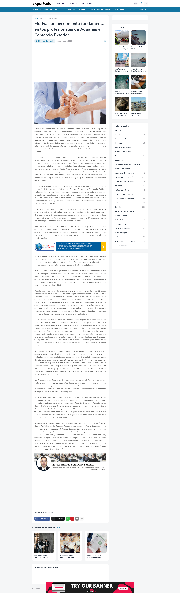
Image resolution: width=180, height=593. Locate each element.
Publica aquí (87, 3)
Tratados (82, 9)
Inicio (36, 19)
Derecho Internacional (130, 152)
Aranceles (130, 134)
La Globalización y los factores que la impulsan (121, 114)
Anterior (36, 589)
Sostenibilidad (130, 237)
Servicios (73, 3)
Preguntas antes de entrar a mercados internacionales (67, 556)
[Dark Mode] (136, 3)
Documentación (70, 9)
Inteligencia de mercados (130, 194)
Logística (91, 9)
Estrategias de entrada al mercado (130, 164)
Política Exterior (130, 220)
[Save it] (105, 41)
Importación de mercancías (130, 181)
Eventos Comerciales (130, 169)
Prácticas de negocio (130, 228)
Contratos (130, 143)
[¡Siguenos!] (142, 9)
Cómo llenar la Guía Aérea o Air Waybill (121, 48)
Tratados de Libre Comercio (130, 241)
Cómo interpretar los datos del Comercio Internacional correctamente (94, 556)
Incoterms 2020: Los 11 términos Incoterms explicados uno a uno (138, 48)
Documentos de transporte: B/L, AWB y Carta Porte (138, 92)
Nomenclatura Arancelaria (130, 211)
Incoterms (58, 9)
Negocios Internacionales (49, 19)
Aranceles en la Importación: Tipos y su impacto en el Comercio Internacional (138, 70)
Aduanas (130, 130)
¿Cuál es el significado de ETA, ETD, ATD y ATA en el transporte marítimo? (121, 92)
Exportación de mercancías (130, 173)
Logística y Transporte (130, 203)
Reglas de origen (130, 233)
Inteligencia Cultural (130, 190)
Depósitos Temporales (130, 147)
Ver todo (59, 528)
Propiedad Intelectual (130, 224)
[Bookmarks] (140, 4)
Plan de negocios (130, 215)
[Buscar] (146, 4)
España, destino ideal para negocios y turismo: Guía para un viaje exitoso (121, 70)
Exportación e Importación (130, 177)
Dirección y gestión (130, 156)
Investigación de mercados (130, 198)
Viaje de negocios (130, 245)
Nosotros (60, 3)
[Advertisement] (70, 62)
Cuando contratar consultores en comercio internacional (43, 556)
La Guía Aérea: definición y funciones (136, 114)
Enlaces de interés (119, 9)
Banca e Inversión (103, 9)
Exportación (36, 9)
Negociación (47, 9)
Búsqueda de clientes (130, 139)
